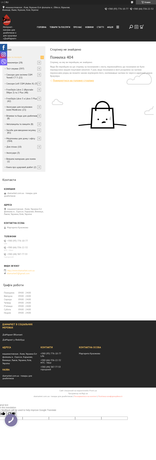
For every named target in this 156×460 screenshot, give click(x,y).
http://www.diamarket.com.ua (21, 270)
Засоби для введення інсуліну (21, 130)
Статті (100, 27)
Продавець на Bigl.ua (78, 393)
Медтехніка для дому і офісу (20, 138)
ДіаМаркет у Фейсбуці (13, 339)
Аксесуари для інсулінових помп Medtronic (19, 108)
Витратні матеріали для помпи (21, 158)
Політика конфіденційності (110, 396)
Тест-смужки (12, 68)
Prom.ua (93, 390)
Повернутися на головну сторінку (73, 80)
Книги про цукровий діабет (19, 167)
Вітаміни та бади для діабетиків (21, 115)
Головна (41, 27)
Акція (110, 27)
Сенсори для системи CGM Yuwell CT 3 (19, 76)
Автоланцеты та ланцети (18, 124)
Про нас (77, 27)
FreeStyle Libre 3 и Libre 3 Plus (21, 98)
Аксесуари (11, 152)
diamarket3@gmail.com (18, 273)
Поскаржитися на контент (85, 396)
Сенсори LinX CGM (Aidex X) (20, 83)
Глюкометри (12, 62)
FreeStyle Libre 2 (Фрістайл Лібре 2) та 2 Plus (19, 91)
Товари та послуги (60, 27)
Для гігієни (11, 146)
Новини (89, 27)
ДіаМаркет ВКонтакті (12, 334)
